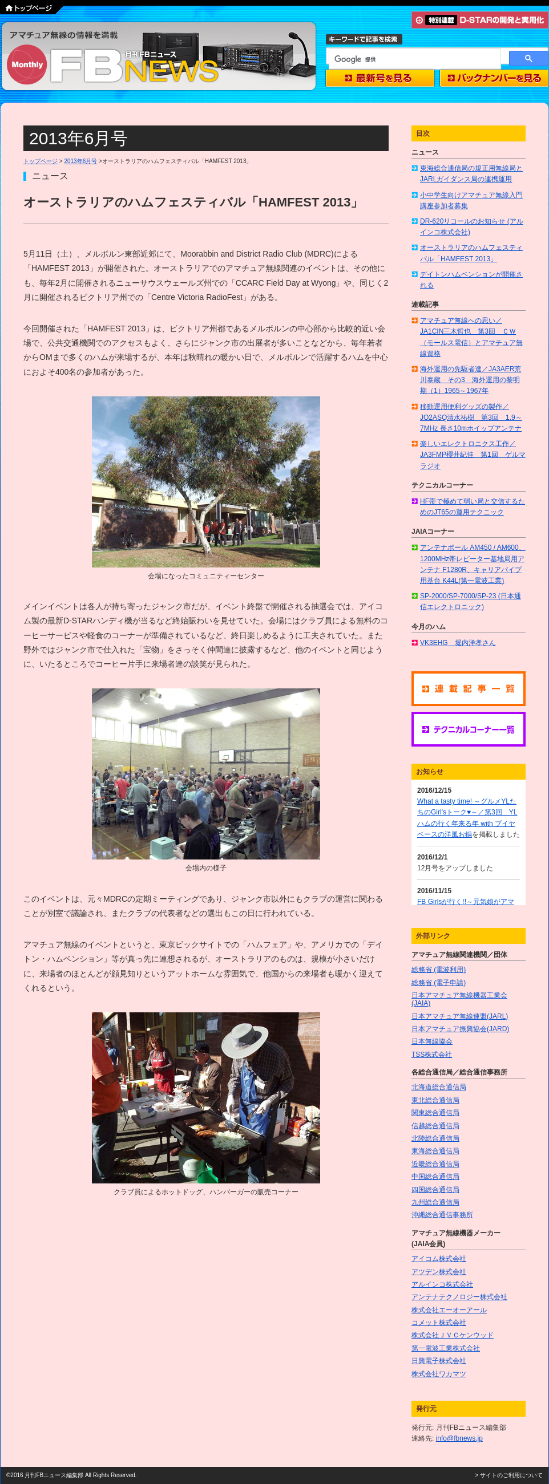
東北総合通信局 (435, 1100)
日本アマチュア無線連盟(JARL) (459, 1016)
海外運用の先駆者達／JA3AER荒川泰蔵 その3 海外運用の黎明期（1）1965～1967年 (470, 380)
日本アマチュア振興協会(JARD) (460, 1029)
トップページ (40, 161)
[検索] (413, 59)
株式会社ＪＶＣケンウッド (452, 1335)
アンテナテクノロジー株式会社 (459, 1297)
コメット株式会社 (438, 1323)
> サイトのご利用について (509, 1475)
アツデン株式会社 (438, 1272)
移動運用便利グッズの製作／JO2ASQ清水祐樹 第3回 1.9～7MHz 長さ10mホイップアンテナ (471, 417)
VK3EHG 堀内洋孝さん (458, 643)
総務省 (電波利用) (438, 970)
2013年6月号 (80, 161)
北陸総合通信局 (435, 1138)
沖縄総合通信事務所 (442, 1215)
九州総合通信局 (435, 1202)
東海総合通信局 (435, 1151)
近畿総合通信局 (435, 1164)
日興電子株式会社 (438, 1361)
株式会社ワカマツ (438, 1374)
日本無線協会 (432, 1041)
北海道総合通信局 (438, 1087)
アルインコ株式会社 (442, 1284)
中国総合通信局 (435, 1177)
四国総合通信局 (435, 1190)
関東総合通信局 (435, 1113)
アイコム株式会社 (438, 1259)
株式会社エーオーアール (449, 1310)
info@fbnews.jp (459, 1438)
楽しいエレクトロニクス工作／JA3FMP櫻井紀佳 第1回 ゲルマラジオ (473, 454)
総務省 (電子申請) (438, 983)
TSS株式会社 (431, 1055)
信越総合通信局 (435, 1126)
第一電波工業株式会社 (445, 1348)
